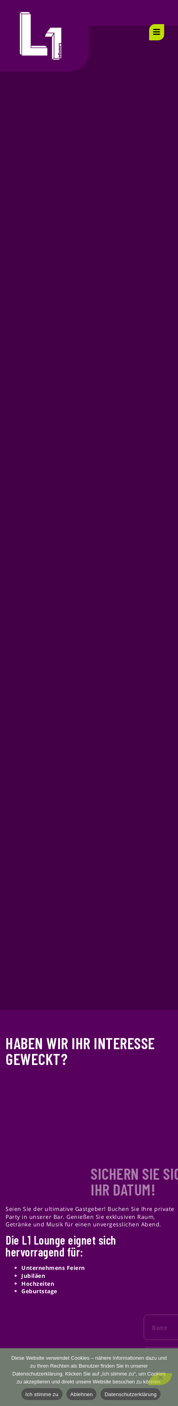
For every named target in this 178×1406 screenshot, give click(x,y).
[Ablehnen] (160, 1379)
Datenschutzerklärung (130, 1394)
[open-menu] (156, 32)
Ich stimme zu (41, 1394)
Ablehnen (81, 1394)
